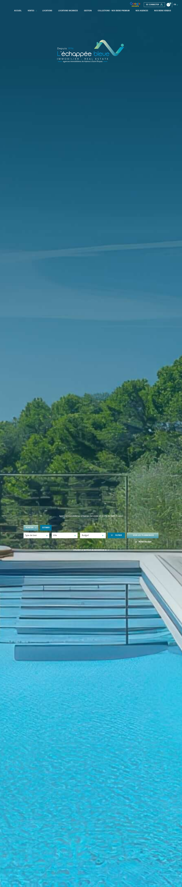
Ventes (31, 11)
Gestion (88, 11)
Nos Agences (142, 11)
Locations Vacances (68, 11)
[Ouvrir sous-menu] (36, 10)
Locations (47, 11)
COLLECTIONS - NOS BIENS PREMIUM (114, 11)
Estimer (46, 528)
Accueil (18, 11)
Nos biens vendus (162, 11)
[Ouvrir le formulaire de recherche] (116, 535)
